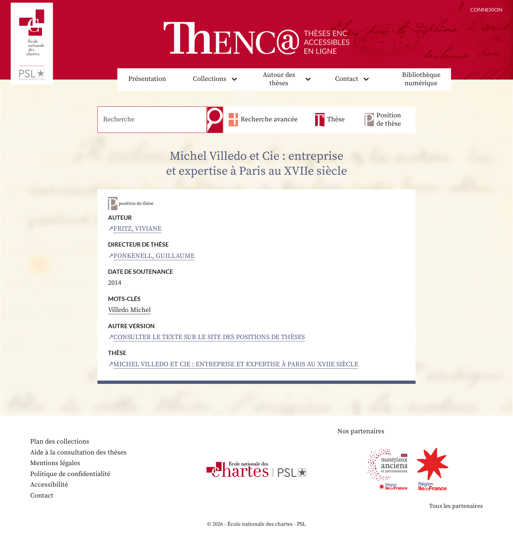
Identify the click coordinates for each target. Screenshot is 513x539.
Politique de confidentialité (70, 474)
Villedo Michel (129, 310)
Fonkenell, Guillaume (154, 256)
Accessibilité (49, 485)
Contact (346, 79)
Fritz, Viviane (137, 229)
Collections (209, 79)
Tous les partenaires (456, 506)
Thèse (336, 119)
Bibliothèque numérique (421, 79)
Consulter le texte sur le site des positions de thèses (209, 337)
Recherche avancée (269, 119)
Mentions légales (55, 463)
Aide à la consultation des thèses (78, 453)
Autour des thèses (279, 79)
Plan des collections (59, 442)
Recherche (215, 119)
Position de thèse (388, 119)
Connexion (486, 9)
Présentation (147, 79)
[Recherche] (152, 119)
